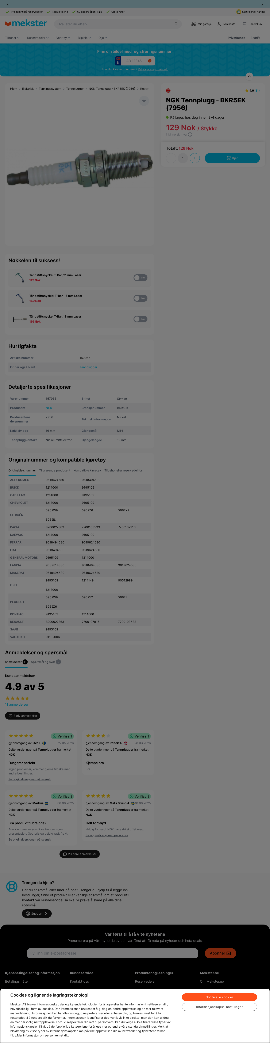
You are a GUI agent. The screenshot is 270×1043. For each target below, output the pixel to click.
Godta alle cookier (219, 997)
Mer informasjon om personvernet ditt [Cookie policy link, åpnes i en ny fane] (43, 1035)
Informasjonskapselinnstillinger (219, 1007)
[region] (135, 1015)
